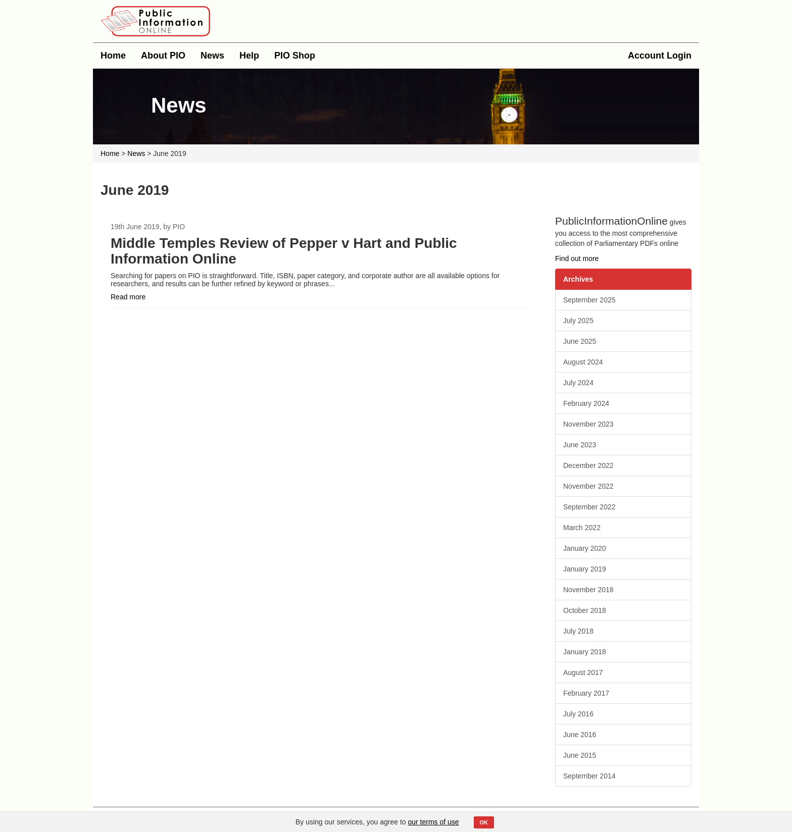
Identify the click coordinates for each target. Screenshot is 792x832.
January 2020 (584, 548)
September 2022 (589, 507)
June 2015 (579, 755)
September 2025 (589, 300)
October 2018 (584, 610)
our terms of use (433, 822)
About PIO (163, 55)
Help (249, 55)
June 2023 (579, 445)
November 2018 (588, 590)
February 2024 (586, 403)
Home (113, 55)
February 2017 (586, 693)
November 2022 (588, 486)
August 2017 (583, 672)
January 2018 (584, 652)
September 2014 (589, 776)
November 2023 (588, 424)
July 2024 (578, 383)
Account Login (659, 55)
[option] (320, 260)
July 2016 (578, 714)
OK (484, 822)
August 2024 (583, 362)
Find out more (577, 258)
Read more (128, 297)
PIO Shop (294, 55)
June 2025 (579, 341)
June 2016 (579, 735)
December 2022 (588, 465)
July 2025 (578, 321)
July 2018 (578, 631)
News (212, 55)
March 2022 (582, 528)
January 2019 (584, 569)
